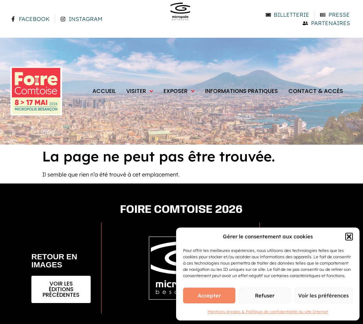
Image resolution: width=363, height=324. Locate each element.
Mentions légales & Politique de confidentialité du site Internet (267, 311)
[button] (349, 236)
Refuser (264, 295)
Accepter (209, 295)
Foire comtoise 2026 (181, 210)
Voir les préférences (323, 295)
